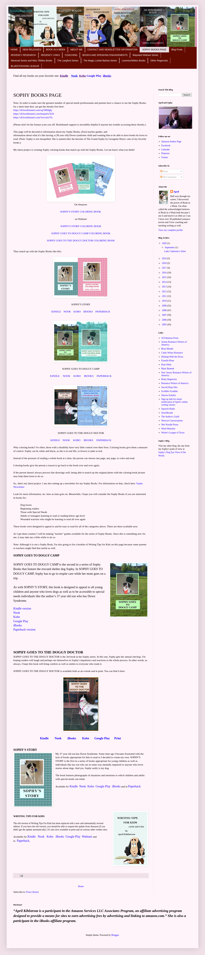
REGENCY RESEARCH (23, 55)
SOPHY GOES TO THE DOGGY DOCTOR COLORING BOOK (81, 240)
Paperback (134, 786)
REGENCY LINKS (50, 55)
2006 (164, 320)
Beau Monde (167, 348)
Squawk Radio (168, 409)
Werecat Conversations (172, 420)
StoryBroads (167, 413)
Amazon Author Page (171, 141)
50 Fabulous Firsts (169, 338)
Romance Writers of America (175, 383)
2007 (164, 315)
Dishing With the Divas (172, 356)
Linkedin (165, 149)
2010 (164, 301)
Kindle (45, 738)
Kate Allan (166, 364)
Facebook (165, 145)
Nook (74, 75)
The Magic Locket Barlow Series (100, 60)
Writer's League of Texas (173, 432)
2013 (164, 286)
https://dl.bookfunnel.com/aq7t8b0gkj (33, 110)
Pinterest (165, 153)
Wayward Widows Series (145, 55)
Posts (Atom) (32, 892)
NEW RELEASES (32, 49)
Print (117, 738)
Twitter (164, 157)
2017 (164, 268)
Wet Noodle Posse (169, 424)
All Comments (168, 177)
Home (81, 886)
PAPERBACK (102, 311)
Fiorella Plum (167, 360)
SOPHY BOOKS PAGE (154, 49)
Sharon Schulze (168, 395)
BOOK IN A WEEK (55, 49)
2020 (164, 243)
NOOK (67, 311)
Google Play (94, 75)
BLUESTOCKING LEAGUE (25, 66)
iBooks (107, 75)
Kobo (82, 75)
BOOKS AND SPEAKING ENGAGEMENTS (105, 55)
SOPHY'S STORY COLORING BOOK (80, 211)
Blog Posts (176, 49)
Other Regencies (159, 60)
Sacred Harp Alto (169, 387)
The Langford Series (67, 60)
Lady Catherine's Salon (175, 251)
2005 (164, 324)
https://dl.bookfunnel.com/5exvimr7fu (33, 117)
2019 (164, 258)
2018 (164, 263)
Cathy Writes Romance (172, 352)
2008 (164, 310)
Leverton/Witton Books (133, 60)
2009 (164, 305)
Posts (164, 171)
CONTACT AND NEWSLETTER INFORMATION (112, 49)
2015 (164, 277)
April (176, 191)
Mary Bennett (167, 368)
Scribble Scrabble (169, 391)
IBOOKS (88, 311)
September (170, 247)
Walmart (87, 836)
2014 (164, 282)
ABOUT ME (76, 49)
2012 (164, 291)
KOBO (77, 311)
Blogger (115, 935)
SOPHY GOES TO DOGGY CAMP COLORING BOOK (80, 233)
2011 (164, 296)
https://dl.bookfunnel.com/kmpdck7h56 (34, 113)
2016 (164, 272)
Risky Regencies (169, 379)
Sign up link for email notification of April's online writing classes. (174, 402)
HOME (14, 49)
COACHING (71, 55)
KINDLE (56, 311)
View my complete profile (170, 230)
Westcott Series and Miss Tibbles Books (31, 60)
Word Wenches (168, 428)
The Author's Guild (170, 416)
